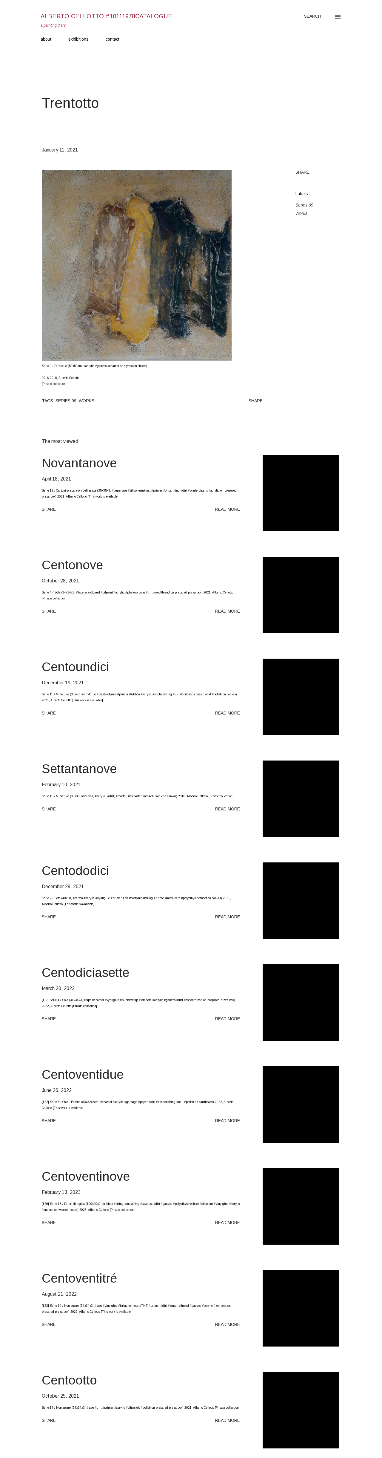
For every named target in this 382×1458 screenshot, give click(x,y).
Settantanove (79, 769)
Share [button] (302, 172)
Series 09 (304, 205)
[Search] (312, 16)
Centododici (75, 871)
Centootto (69, 1380)
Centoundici (75, 667)
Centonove (72, 565)
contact (112, 39)
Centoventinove (86, 1176)
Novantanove (79, 463)
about (46, 39)
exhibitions (78, 39)
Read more (227, 509)
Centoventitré (79, 1278)
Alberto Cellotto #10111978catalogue (106, 16)
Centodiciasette (85, 973)
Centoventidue (83, 1074)
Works (301, 213)
